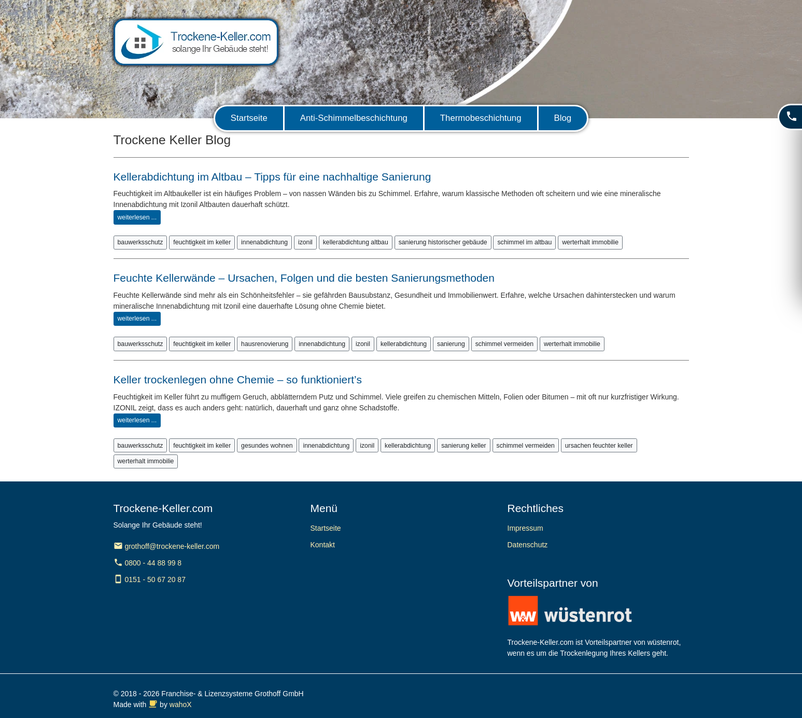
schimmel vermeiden (504, 344)
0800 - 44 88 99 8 (148, 563)
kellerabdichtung (404, 344)
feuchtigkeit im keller (202, 242)
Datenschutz (528, 545)
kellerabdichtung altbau (355, 242)
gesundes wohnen (266, 445)
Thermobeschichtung (481, 118)
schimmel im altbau (524, 242)
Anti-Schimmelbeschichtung (353, 118)
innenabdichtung (264, 242)
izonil (305, 242)
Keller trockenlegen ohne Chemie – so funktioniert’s (238, 379)
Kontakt (323, 545)
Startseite (249, 118)
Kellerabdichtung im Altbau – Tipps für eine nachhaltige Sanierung (272, 177)
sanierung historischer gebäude (443, 242)
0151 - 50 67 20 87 (150, 579)
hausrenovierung (264, 344)
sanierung (451, 344)
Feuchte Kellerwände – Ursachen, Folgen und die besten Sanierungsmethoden (304, 278)
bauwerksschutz (140, 242)
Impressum (525, 528)
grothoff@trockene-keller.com (167, 546)
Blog (563, 118)
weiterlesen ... (137, 217)
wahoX (181, 704)
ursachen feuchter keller (599, 445)
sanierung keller (463, 445)
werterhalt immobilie (590, 242)
